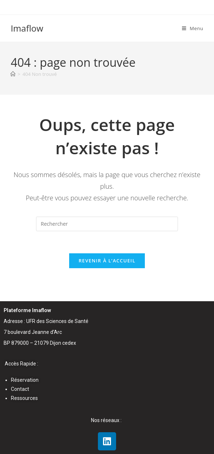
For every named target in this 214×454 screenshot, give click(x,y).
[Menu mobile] (192, 28)
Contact (20, 389)
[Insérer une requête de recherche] (107, 224)
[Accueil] (13, 74)
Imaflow (27, 28)
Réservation (25, 380)
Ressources (24, 398)
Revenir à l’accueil (107, 260)
